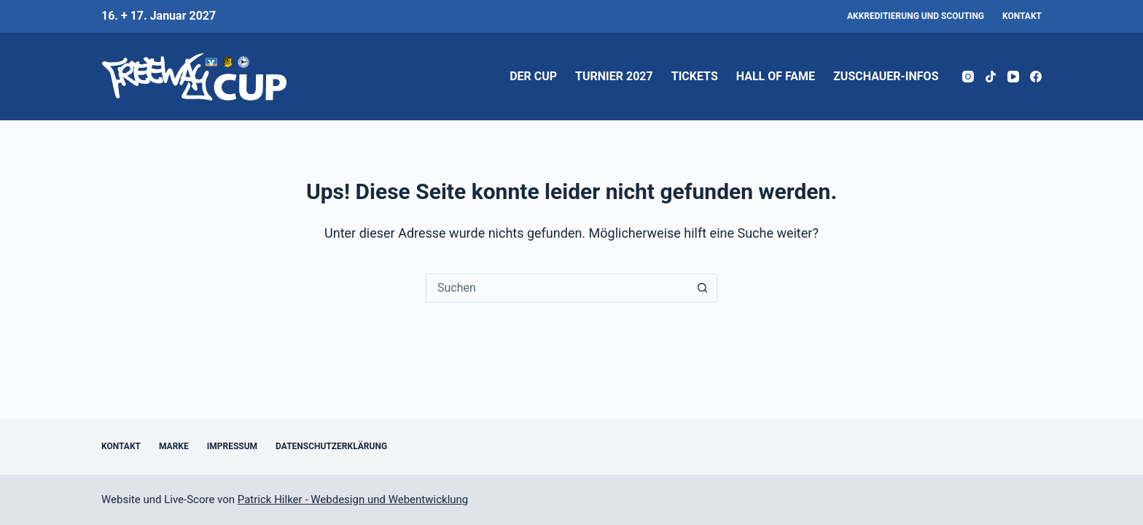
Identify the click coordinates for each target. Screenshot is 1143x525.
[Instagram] (968, 76)
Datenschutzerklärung (331, 446)
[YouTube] (1013, 76)
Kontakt (1022, 16)
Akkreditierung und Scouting (915, 16)
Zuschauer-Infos (885, 76)
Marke (174, 446)
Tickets (694, 76)
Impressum (232, 446)
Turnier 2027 (614, 76)
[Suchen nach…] (556, 288)
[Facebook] (1036, 76)
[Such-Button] (702, 288)
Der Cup (533, 76)
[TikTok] (990, 76)
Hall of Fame (775, 76)
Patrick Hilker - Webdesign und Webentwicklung (353, 499)
